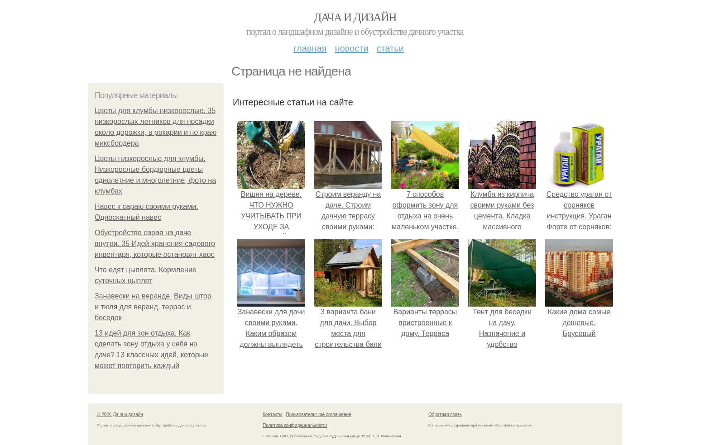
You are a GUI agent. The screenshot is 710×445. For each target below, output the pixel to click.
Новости (351, 48)
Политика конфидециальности (295, 425)
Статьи (389, 48)
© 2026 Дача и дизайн (120, 414)
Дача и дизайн (355, 17)
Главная (309, 48)
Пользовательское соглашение (318, 414)
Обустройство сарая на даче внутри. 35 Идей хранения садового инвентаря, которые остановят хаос (155, 243)
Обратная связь (445, 414)
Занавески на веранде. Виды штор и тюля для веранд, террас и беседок (153, 307)
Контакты (272, 414)
